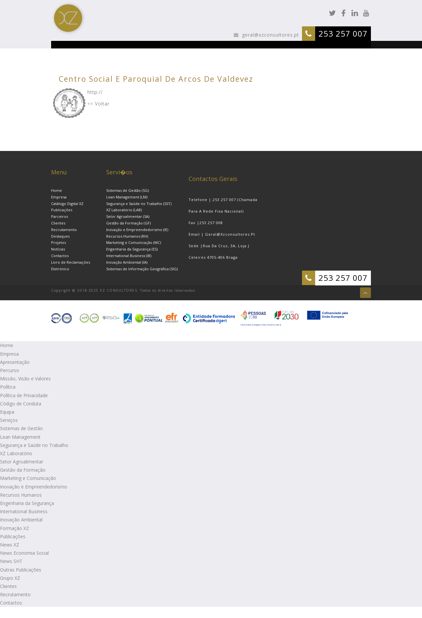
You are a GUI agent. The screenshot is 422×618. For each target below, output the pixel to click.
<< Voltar (98, 104)
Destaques (60, 236)
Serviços (9, 420)
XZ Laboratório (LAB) (124, 209)
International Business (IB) (128, 255)
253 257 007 (343, 33)
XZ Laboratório (16, 453)
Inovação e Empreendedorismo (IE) (137, 229)
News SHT (11, 561)
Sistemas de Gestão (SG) (127, 190)
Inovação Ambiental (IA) (126, 262)
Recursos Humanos (21, 495)
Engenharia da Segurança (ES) (132, 249)
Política (7, 387)
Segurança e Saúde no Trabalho (34, 445)
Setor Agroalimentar (21, 461)
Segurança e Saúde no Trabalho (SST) (138, 203)
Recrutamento (64, 229)
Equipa (7, 412)
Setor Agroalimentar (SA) (127, 216)
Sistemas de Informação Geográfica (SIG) (142, 268)
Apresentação (15, 362)
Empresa (59, 196)
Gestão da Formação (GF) (128, 223)
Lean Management (20, 437)
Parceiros (59, 216)
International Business (23, 511)
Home (56, 190)
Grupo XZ (10, 578)
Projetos (58, 242)
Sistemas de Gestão (21, 428)
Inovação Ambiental (21, 519)
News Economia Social (24, 553)
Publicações (61, 209)
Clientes (58, 223)
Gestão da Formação (22, 470)
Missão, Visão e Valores (25, 378)
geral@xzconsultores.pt (269, 35)
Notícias (58, 249)
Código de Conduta (20, 403)
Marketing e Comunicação (28, 478)
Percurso (9, 370)
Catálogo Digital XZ (67, 203)
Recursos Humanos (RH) (127, 236)
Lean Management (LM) (126, 196)
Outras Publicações (20, 570)
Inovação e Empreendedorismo (33, 487)
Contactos (60, 255)
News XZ (9, 545)
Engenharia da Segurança (27, 503)
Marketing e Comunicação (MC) (133, 242)
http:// (95, 92)
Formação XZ (14, 528)
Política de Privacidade (24, 395)
